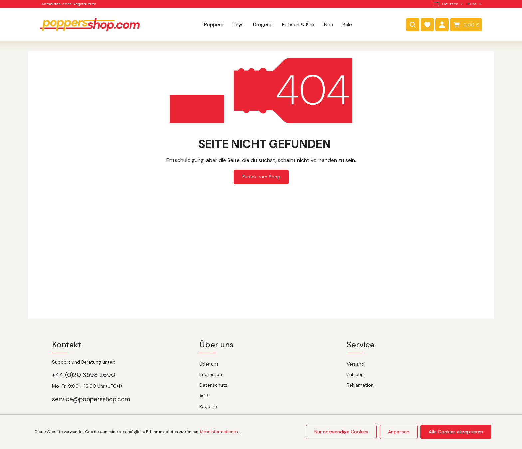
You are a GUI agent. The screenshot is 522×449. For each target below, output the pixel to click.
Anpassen (399, 432)
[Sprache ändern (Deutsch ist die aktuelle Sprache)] (447, 4)
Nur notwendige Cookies (342, 432)
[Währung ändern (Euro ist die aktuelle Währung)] (473, 4)
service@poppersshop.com (91, 399)
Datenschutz (213, 385)
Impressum (211, 374)
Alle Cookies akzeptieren (456, 432)
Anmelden (51, 4)
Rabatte (208, 406)
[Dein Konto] (442, 24)
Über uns (209, 364)
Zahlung (355, 374)
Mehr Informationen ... (220, 432)
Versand (355, 364)
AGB (203, 396)
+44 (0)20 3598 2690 (83, 375)
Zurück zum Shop (261, 177)
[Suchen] (412, 24)
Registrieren (84, 4)
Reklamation (360, 385)
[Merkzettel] (427, 24)
